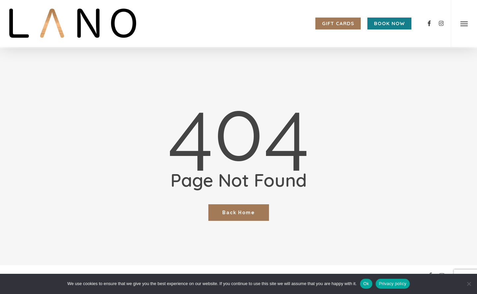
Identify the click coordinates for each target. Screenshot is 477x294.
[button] (464, 24)
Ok (366, 283)
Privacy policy (392, 283)
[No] (468, 283)
